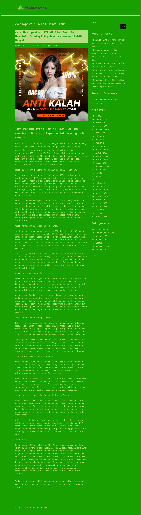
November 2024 (100, 160)
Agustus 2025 (100, 133)
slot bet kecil (65, 484)
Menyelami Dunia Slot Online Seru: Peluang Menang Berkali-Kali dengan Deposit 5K (108, 83)
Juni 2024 (98, 176)
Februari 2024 (100, 190)
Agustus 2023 (100, 207)
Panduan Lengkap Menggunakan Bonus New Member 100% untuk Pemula (108, 43)
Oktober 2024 (100, 163)
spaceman (98, 243)
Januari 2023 (100, 217)
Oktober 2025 (100, 126)
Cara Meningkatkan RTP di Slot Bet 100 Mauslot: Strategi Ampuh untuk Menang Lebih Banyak (48, 36)
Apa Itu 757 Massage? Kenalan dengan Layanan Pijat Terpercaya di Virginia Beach (109, 66)
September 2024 (101, 166)
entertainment (100, 230)
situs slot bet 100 (59, 481)
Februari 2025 (100, 150)
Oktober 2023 (100, 203)
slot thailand (100, 240)
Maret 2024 (99, 187)
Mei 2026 (98, 116)
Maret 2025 (99, 146)
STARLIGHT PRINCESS (103, 246)
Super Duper (52, 46)
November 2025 (100, 123)
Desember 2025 (100, 120)
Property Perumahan (103, 233)
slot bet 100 (33, 481)
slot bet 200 (48, 484)
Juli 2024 (98, 173)
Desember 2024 (100, 156)
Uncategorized (100, 250)
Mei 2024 (98, 180)
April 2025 (99, 143)
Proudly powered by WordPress (31, 508)
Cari (94, 23)
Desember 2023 (100, 197)
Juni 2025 (98, 140)
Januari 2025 (100, 153)
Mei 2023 (98, 213)
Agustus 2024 (100, 170)
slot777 (96, 256)
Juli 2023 (98, 210)
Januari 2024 (100, 193)
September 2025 (101, 130)
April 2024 (99, 183)
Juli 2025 (98, 136)
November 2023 (100, 200)
